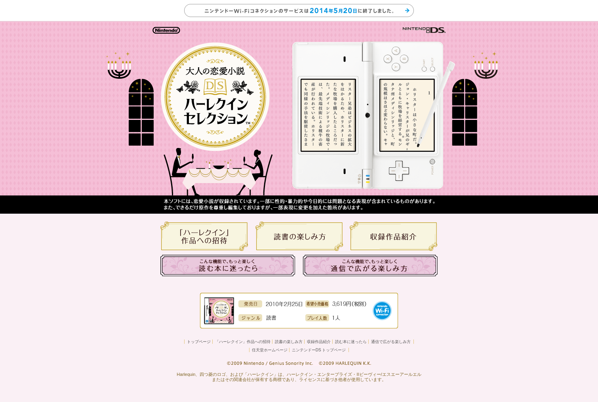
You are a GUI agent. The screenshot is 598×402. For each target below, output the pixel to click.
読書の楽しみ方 (299, 236)
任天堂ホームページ (270, 350)
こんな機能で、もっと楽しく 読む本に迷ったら (227, 265)
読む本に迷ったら (351, 341)
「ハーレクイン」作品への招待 (242, 341)
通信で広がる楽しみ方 (391, 341)
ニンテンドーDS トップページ (319, 350)
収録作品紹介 (394, 236)
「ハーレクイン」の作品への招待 (204, 236)
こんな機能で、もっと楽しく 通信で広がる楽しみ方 (370, 265)
